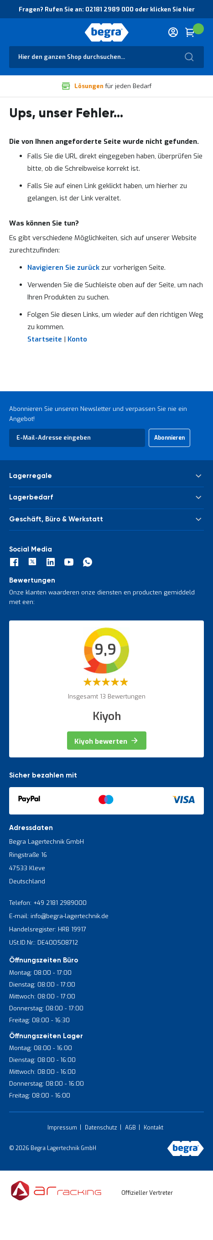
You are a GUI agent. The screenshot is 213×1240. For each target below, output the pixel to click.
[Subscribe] (169, 438)
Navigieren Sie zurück (63, 267)
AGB (130, 1127)
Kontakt (153, 1127)
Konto (77, 339)
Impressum (62, 1127)
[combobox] (106, 57)
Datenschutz (101, 1127)
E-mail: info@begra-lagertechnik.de (59, 916)
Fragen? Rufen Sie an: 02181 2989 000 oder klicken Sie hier (107, 9)
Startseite (44, 339)
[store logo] (106, 32)
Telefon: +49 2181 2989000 (48, 903)
